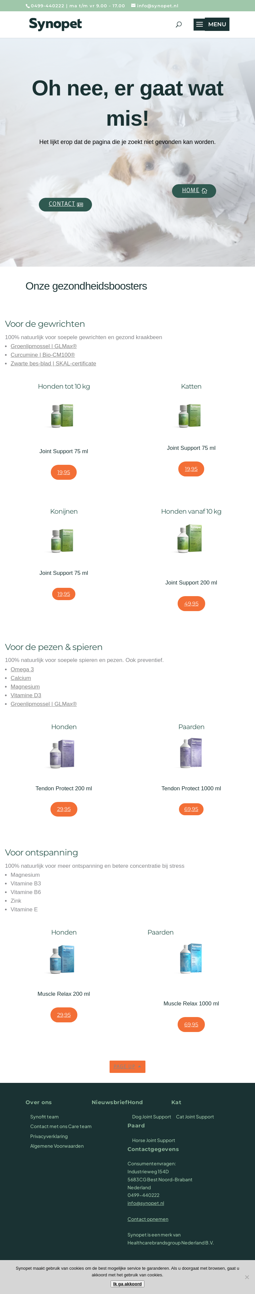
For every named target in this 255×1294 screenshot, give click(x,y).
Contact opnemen (148, 1219)
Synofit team (44, 1116)
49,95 (191, 603)
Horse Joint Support (153, 1140)
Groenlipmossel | (32, 346)
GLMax (63, 346)
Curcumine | (26, 355)
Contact (62, 204)
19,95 (63, 472)
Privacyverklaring (49, 1136)
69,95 (191, 809)
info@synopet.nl (146, 1203)
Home (191, 191)
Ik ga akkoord (127, 1283)
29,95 (64, 809)
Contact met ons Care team (61, 1126)
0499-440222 (47, 5)
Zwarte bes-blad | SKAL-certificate (53, 363)
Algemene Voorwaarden (57, 1146)
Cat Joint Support (195, 1116)
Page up (124, 1066)
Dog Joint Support (151, 1116)
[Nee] (246, 1277)
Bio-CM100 (56, 355)
